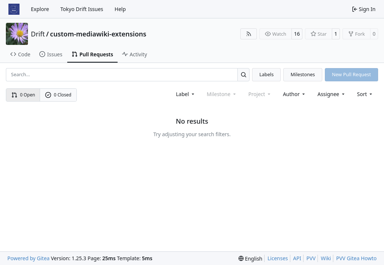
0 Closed (58, 95)
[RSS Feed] (248, 33)
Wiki (326, 258)
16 (297, 33)
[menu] (365, 94)
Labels (266, 74)
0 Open (23, 95)
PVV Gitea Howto (356, 258)
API (297, 258)
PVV (311, 258)
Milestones (303, 74)
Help (120, 9)
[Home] (14, 9)
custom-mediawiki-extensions (98, 34)
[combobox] (185, 94)
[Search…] (243, 74)
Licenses (278, 258)
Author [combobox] (294, 94)
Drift (38, 34)
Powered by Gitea (28, 258)
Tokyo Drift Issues (81, 9)
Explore (40, 9)
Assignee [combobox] (331, 94)
